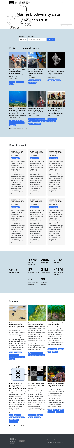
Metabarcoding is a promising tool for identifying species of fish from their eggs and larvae (17, 386)
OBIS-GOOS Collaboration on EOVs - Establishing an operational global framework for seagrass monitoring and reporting (17, 112)
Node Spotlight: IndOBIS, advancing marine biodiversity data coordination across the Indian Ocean (17, 73)
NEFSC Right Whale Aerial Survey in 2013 (36, 200)
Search (51, 39)
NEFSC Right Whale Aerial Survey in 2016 (36, 152)
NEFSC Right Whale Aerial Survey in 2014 (17, 200)
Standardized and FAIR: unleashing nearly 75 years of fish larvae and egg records (35, 72)
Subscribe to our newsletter (55, 442)
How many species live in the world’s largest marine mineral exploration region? (36, 386)
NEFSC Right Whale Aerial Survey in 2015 (55, 152)
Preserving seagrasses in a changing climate (56, 323)
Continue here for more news (18, 129)
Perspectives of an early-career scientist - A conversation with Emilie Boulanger (36, 111)
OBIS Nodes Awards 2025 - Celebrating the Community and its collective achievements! (56, 111)
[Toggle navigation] (62, 2)
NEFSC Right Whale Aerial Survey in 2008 (55, 200)
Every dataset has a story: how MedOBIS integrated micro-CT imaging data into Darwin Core (56, 72)
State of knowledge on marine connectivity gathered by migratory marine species (16, 325)
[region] (37, 17)
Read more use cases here (17, 425)
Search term (31, 36)
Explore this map (66, 26)
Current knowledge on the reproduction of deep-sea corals (56, 385)
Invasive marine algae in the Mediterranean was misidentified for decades (36, 324)
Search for (22, 36)
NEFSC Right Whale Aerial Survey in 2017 (17, 152)
